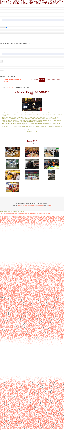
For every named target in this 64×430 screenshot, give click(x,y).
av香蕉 (21, 404)
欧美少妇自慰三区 (56, 336)
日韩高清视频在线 (55, 318)
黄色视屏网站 (39, 247)
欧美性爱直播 (58, 396)
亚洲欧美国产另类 (51, 287)
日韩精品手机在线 (28, 390)
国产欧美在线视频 (29, 219)
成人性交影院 (28, 319)
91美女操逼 (5, 408)
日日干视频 (34, 387)
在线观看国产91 (47, 322)
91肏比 (49, 276)
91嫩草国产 (40, 281)
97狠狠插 (45, 269)
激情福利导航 (54, 425)
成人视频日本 (58, 224)
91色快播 (45, 236)
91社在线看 (49, 271)
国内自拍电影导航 (21, 365)
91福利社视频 (49, 249)
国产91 (6, 337)
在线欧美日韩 (20, 346)
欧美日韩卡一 (53, 359)
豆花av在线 (14, 332)
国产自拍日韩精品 (27, 418)
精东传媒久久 (5, 323)
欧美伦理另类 (56, 287)
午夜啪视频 (35, 282)
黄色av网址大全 (56, 229)
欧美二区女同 (22, 278)
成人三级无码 (29, 401)
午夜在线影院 (50, 323)
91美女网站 (61, 413)
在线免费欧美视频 (52, 221)
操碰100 (37, 345)
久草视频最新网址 (46, 240)
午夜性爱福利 (5, 365)
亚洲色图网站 (40, 284)
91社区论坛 (42, 251)
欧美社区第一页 (22, 273)
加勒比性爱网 (25, 222)
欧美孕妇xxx (43, 322)
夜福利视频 (32, 326)
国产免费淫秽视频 (25, 408)
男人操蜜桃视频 (42, 237)
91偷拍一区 (49, 412)
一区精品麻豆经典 (28, 231)
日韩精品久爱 (33, 314)
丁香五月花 (55, 384)
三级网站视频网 (8, 278)
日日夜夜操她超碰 (28, 318)
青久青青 (33, 275)
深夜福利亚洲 (6, 276)
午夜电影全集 (32, 234)
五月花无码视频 (16, 397)
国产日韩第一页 (39, 328)
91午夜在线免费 (58, 251)
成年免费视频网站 (30, 242)
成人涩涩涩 (6, 404)
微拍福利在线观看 (7, 216)
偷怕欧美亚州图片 (50, 218)
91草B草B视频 (58, 228)
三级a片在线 (45, 419)
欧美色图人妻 (47, 221)
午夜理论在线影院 (22, 342)
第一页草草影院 (12, 271)
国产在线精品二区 (17, 327)
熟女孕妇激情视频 (50, 326)
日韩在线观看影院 (61, 345)
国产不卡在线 (51, 225)
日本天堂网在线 (21, 418)
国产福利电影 (14, 245)
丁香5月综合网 (50, 246)
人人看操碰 (57, 239)
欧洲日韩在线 (44, 297)
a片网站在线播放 (42, 391)
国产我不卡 (2, 390)
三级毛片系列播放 (49, 361)
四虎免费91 (10, 229)
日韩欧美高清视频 (11, 315)
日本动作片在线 (54, 409)
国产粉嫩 (40, 271)
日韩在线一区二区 (43, 339)
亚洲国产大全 (60, 387)
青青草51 (19, 272)
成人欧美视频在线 (25, 420)
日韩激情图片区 (37, 333)
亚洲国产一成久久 (16, 301)
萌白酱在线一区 (16, 358)
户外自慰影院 (12, 220)
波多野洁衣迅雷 (37, 356)
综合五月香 (11, 230)
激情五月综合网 (28, 342)
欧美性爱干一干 (14, 421)
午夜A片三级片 (30, 250)
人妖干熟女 (16, 315)
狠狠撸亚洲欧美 (13, 219)
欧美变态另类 (12, 410)
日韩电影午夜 (7, 402)
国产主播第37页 (29, 275)
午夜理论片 (49, 283)
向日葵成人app (4, 321)
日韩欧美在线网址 (8, 411)
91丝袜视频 (6, 345)
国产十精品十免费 (44, 418)
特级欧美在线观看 (49, 231)
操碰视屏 (19, 228)
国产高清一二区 (14, 415)
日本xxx (56, 355)
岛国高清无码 (34, 338)
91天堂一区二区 (23, 271)
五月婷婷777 (59, 325)
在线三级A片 (52, 303)
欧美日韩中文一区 (37, 236)
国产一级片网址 (57, 328)
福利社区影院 (41, 351)
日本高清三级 (21, 333)
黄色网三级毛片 (3, 280)
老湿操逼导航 (14, 339)
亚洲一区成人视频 (9, 245)
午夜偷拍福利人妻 (47, 309)
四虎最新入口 (30, 421)
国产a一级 (19, 415)
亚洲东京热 (47, 225)
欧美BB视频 (56, 333)
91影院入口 (40, 393)
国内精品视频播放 (18, 316)
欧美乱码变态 (51, 320)
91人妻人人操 (18, 332)
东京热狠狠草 (19, 241)
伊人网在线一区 (29, 387)
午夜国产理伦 (50, 366)
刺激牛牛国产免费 (10, 329)
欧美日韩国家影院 (3, 307)
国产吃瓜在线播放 (8, 300)
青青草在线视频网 (47, 400)
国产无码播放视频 (60, 404)
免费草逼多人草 (54, 319)
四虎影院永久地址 (25, 385)
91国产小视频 (11, 275)
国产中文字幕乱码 (35, 307)
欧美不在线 (55, 307)
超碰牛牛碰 (39, 390)
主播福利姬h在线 (33, 246)
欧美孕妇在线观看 (54, 419)
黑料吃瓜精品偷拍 (55, 238)
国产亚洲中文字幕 (11, 320)
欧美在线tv (51, 270)
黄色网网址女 (41, 240)
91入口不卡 (42, 336)
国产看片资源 (46, 233)
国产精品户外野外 (14, 366)
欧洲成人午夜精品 (32, 237)
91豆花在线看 (36, 400)
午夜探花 (21, 362)
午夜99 (60, 269)
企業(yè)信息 (54, 79)
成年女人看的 (42, 397)
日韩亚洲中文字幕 (49, 428)
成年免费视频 (7, 289)
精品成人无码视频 (26, 277)
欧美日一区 (32, 388)
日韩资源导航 (23, 318)
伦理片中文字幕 (55, 428)
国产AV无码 (36, 234)
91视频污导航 (14, 269)
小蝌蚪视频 (31, 350)
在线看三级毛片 (22, 306)
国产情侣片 (13, 285)
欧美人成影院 (54, 314)
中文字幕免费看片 (52, 337)
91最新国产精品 (28, 241)
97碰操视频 (32, 316)
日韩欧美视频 (38, 322)
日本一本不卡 (8, 297)
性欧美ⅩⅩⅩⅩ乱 (8, 222)
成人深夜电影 (52, 222)
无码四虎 (8, 236)
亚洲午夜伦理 (30, 412)
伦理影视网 (61, 337)
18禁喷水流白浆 (52, 396)
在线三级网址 (20, 361)
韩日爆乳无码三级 (15, 232)
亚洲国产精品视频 (11, 341)
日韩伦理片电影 (15, 331)
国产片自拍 (12, 244)
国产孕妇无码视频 (59, 282)
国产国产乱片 (32, 410)
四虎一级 (11, 326)
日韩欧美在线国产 (35, 232)
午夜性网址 (2, 409)
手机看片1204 (42, 236)
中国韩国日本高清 (10, 227)
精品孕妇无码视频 (24, 250)
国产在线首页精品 (12, 325)
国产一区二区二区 (17, 220)
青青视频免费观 (52, 389)
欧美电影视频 (50, 349)
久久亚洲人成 (56, 240)
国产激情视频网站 (53, 224)
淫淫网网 (44, 242)
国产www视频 (37, 271)
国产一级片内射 (38, 221)
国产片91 (8, 243)
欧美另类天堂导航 (23, 407)
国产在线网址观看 (50, 338)
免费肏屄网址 (4, 395)
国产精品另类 (31, 285)
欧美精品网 (28, 347)
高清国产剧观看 (6, 251)
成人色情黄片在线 (40, 243)
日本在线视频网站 (31, 420)
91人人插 (26, 425)
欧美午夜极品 (4, 222)
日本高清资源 (5, 403)
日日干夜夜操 (20, 421)
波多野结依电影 (43, 222)
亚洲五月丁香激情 (9, 343)
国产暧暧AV (12, 400)
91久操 (45, 239)
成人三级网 (41, 353)
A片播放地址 (22, 305)
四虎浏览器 (26, 419)
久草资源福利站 (28, 314)
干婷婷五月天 (26, 311)
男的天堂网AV (22, 245)
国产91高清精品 (13, 221)
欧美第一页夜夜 (33, 220)
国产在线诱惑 (29, 274)
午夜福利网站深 (7, 423)
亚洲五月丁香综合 (12, 314)
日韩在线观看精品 (60, 310)
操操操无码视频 (19, 354)
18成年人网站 (51, 237)
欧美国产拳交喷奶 (22, 236)
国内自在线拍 (41, 384)
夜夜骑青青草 (43, 221)
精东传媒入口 (15, 225)
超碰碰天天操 (38, 224)
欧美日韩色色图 (22, 337)
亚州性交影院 (57, 308)
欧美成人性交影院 (20, 339)
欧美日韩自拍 (22, 310)
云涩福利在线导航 (50, 241)
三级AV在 (59, 428)
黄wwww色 (19, 225)
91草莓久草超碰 (47, 227)
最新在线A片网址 (33, 247)
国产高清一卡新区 (41, 233)
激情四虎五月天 (53, 362)
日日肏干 (44, 423)
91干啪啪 (25, 287)
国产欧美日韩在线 (36, 249)
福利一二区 (52, 416)
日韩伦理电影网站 (50, 414)
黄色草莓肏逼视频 (7, 306)
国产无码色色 (57, 303)
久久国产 (16, 408)
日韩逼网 (11, 225)
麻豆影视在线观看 (58, 324)
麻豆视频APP (12, 417)
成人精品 (41, 385)
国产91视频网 (8, 307)
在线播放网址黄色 (38, 313)
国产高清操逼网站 (4, 428)
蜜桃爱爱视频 (44, 220)
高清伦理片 (26, 393)
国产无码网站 (11, 272)
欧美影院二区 (60, 300)
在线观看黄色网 (60, 284)
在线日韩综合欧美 (61, 299)
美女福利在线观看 (18, 281)
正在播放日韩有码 (5, 424)
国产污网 (6, 330)
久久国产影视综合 (27, 227)
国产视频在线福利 (49, 405)
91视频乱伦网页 (55, 341)
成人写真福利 (52, 247)
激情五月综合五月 (47, 303)
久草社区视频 (21, 393)
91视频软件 (29, 298)
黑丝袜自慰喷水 (3, 272)
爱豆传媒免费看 (18, 405)
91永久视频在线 (61, 333)
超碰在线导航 (51, 300)
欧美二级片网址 (21, 277)
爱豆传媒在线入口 (31, 385)
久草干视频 (12, 311)
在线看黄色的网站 (16, 302)
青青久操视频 (38, 340)
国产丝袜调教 (46, 401)
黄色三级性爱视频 (31, 300)
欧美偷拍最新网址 (19, 423)
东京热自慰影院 (51, 346)
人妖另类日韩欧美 (58, 340)
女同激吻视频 (12, 236)
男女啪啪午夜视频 (61, 237)
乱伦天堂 (45, 280)
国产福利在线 (23, 228)
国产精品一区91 (26, 278)
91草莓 (54, 281)
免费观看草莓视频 (18, 351)
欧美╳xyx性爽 (23, 340)
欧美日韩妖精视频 (61, 365)
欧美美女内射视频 (43, 417)
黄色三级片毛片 (20, 243)
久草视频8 (60, 249)
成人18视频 (19, 276)
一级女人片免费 (55, 334)
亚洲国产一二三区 (57, 357)
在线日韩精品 (25, 349)
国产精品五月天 (9, 250)
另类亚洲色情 (49, 228)
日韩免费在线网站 (37, 425)
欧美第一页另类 (3, 349)
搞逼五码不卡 (40, 298)
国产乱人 (19, 247)
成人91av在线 (43, 386)
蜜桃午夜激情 (49, 248)
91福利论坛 (30, 346)
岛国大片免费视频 (34, 319)
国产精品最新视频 (42, 350)
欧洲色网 (31, 404)
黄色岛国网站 (58, 226)
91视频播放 (23, 351)
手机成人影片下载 (43, 341)
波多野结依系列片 (34, 318)
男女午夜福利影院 (32, 277)
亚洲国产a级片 (50, 404)
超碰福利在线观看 (44, 358)
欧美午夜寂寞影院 (44, 247)
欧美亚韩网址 (34, 348)
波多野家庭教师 (36, 404)
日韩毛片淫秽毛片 (41, 365)
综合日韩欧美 (22, 226)
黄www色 (45, 399)
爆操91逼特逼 (11, 358)
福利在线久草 (4, 357)
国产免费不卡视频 (61, 318)
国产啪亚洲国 (18, 269)
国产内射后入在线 (58, 276)
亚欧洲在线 (41, 409)
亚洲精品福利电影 (52, 385)
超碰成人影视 (32, 236)
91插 (30, 272)
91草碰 (46, 238)
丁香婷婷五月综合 (30, 244)
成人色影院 (56, 315)
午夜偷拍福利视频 (44, 318)
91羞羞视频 (19, 239)
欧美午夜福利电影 (11, 310)
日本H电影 (12, 408)
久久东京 (1, 410)
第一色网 (42, 399)
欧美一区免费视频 (45, 385)
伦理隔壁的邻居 (53, 327)
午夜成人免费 (24, 335)
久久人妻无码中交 (5, 302)
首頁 (31, 79)
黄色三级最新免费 (35, 281)
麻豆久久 (23, 404)
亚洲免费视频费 (48, 354)
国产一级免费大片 (24, 242)
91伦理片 (47, 316)
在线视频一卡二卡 (14, 411)
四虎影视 (8, 237)
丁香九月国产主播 (4, 281)
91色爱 (39, 270)
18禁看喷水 (56, 363)
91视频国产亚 (28, 328)
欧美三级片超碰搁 (24, 329)
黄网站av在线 (8, 287)
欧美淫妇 (10, 312)
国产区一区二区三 (33, 355)
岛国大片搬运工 (37, 406)
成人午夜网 (56, 230)
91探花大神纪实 (39, 325)
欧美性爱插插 (57, 227)
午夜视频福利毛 (54, 395)
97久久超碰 (19, 299)
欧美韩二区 (40, 297)
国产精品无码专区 (45, 298)
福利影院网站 (30, 230)
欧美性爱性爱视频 (34, 310)
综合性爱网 (39, 318)
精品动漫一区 (8, 328)
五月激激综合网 (41, 411)
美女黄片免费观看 (3, 278)
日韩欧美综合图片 (39, 423)
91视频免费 (18, 326)
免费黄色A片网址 (23, 223)
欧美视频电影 (39, 287)
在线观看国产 (56, 348)
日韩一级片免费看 (56, 344)
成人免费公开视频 (44, 314)
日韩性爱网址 (26, 302)
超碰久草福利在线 (52, 328)
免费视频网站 (9, 277)
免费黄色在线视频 (36, 278)
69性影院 (39, 226)
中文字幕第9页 (32, 398)
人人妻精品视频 (57, 330)
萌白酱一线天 (8, 270)
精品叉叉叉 (18, 407)
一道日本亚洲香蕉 (8, 221)
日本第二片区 (53, 283)
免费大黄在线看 (59, 339)
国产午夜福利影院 (34, 422)
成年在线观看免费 (26, 288)
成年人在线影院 (54, 339)
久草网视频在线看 (55, 243)
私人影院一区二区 (11, 305)
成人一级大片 (12, 306)
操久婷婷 (11, 243)
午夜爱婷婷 (50, 353)
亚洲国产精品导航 (35, 222)
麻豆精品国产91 (11, 338)
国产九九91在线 (45, 349)
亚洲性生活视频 (53, 332)
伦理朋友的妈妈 (13, 307)
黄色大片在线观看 (49, 407)
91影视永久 (59, 319)
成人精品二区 (7, 360)
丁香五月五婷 (32, 327)
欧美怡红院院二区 (11, 226)
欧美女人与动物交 (57, 219)
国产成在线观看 (3, 270)
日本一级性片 (34, 414)
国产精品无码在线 (58, 426)
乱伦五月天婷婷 (12, 270)
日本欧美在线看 (46, 273)
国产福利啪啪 (27, 237)
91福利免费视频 (59, 286)
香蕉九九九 (25, 330)
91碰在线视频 (60, 341)
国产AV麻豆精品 (9, 335)
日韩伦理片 (36, 270)
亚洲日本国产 (5, 329)
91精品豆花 (51, 301)
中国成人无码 (21, 388)
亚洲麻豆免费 (20, 401)
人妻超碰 (15, 329)
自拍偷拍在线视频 (37, 403)
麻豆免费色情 (33, 344)
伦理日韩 (14, 326)
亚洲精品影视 (47, 389)
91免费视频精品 (26, 285)
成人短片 (11, 308)
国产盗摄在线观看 (10, 359)
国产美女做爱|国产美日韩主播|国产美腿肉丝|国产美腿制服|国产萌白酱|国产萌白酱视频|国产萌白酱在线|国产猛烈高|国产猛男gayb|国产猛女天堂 (23, 291)
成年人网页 (60, 418)
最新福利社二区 (22, 356)
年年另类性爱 (2, 426)
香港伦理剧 (5, 239)
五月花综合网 (28, 396)
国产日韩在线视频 (54, 401)
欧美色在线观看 (17, 402)
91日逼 (32, 282)
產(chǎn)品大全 (41, 79)
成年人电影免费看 (44, 312)
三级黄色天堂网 (36, 385)
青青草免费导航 (56, 393)
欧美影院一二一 (24, 298)
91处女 (1, 242)
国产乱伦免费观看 (37, 269)
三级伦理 (44, 299)
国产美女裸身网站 (12, 412)
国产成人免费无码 (9, 246)
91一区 (4, 275)
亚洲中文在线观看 (53, 317)
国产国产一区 (15, 227)
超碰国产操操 (59, 399)
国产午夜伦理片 (11, 342)
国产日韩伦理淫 (2, 289)
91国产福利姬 (35, 299)
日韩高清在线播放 (28, 310)
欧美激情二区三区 (55, 427)
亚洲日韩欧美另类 (46, 308)
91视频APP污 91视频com (28, 304)
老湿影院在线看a (52, 324)
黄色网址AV (56, 421)
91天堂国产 (33, 342)
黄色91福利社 (40, 285)
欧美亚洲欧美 (31, 395)
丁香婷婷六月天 (14, 299)
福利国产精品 (21, 302)
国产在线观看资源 (33, 231)
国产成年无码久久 (8, 350)
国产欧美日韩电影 (32, 362)
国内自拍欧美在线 (53, 297)
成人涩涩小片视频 (60, 395)
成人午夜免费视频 (57, 223)
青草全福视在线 (26, 239)
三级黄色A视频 (24, 354)
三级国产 (29, 366)
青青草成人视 (56, 300)
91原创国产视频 (14, 234)
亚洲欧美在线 (15, 346)
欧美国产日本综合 (10, 344)
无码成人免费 (28, 404)
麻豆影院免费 (12, 280)
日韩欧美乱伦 (6, 351)
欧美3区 (58, 350)
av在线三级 (22, 311)
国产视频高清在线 (27, 238)
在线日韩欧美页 (9, 384)
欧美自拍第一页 (5, 314)
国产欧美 (11, 240)
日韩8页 (43, 427)
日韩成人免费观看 (50, 357)
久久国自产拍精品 (3, 240)
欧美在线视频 (48, 245)
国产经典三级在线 (24, 244)
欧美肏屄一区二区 (32, 269)
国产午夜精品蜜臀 (34, 328)
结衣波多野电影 (30, 384)
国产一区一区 (24, 422)
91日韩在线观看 (48, 282)
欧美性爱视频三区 (60, 425)
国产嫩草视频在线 (19, 286)
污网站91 (34, 320)
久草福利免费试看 (31, 276)
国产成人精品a (49, 360)
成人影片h (11, 241)
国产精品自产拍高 (9, 406)
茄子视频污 (62, 224)
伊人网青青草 (4, 242)
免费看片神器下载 (31, 425)
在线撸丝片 (42, 238)
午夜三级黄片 (55, 321)
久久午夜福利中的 (52, 364)
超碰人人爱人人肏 (54, 387)
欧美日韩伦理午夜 (31, 284)
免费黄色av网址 (43, 270)
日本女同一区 (52, 335)
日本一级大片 (2, 216)
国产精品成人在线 (49, 239)
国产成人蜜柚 (52, 415)
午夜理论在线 (46, 404)
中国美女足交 (6, 353)
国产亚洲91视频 (28, 426)
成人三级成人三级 (33, 235)
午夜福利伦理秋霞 (16, 344)
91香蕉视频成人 (31, 343)
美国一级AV (13, 223)
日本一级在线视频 (36, 239)
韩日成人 (16, 271)
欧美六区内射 (21, 358)
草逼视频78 (5, 246)
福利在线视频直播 (57, 220)
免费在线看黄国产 (20, 345)
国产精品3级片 (4, 219)
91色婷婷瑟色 (15, 241)
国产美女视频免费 (15, 333)
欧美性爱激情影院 (55, 413)
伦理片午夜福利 (11, 404)
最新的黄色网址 (16, 356)
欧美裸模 (4, 223)
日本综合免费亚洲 (12, 348)
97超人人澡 (18, 323)
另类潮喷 (49, 401)
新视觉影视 (48, 247)
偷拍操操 (25, 387)
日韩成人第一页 (43, 230)
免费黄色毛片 (57, 221)
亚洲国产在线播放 (27, 305)
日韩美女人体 (14, 391)
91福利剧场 (51, 235)
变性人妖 (29, 217)
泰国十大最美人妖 (38, 326)
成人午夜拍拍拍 (59, 327)
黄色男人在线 (11, 313)
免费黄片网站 (11, 424)
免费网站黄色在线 (47, 251)
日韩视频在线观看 (31, 392)
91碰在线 (1, 223)
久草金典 (55, 411)
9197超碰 (56, 365)
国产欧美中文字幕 (57, 416)
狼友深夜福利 (28, 340)
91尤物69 (45, 248)
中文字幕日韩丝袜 (39, 349)
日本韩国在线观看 (41, 324)
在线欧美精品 (31, 359)
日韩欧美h (37, 332)
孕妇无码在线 (20, 282)
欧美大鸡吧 (23, 276)
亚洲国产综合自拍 (60, 411)
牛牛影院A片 (46, 323)
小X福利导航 (46, 353)
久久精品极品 (7, 311)
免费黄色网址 (42, 277)
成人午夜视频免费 (54, 285)
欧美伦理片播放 (37, 420)
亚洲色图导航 (9, 303)
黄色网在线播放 (24, 283)
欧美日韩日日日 (17, 319)
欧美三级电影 (37, 277)
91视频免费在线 (29, 283)
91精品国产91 (45, 241)
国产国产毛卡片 (48, 420)
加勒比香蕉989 (26, 331)
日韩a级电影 (28, 271)
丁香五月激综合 (17, 400)
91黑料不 (54, 278)
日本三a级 (23, 360)
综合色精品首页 (21, 364)
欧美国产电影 (5, 333)
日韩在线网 (45, 249)
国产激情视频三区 (3, 269)
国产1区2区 (22, 392)
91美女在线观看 (54, 420)
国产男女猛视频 (44, 271)
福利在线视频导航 (39, 283)
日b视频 (24, 246)
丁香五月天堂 (50, 216)
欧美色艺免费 (11, 327)
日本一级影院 (44, 390)
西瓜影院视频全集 (53, 282)
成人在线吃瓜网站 (47, 421)
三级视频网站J (28, 280)
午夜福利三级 (60, 419)
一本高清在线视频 (47, 426)
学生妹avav (53, 250)
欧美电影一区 (45, 414)
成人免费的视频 (9, 391)
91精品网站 (37, 394)
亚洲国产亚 (58, 317)
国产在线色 (59, 400)
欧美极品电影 (39, 230)
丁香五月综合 (42, 389)
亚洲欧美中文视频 (12, 289)
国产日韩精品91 (30, 226)
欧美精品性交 (40, 228)
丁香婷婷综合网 (35, 346)
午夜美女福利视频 (17, 392)
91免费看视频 (44, 274)
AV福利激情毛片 (19, 283)
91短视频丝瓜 (10, 333)
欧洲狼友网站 (35, 297)
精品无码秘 (61, 408)
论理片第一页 (25, 366)
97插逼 (38, 309)
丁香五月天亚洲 (60, 275)
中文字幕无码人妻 (16, 224)
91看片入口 (46, 279)
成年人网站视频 (39, 272)
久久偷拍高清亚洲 (53, 251)
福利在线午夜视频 (23, 409)
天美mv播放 (45, 394)
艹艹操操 (25, 232)
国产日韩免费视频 (18, 427)
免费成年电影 (52, 308)
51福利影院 (32, 280)
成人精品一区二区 (9, 232)
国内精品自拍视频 (31, 302)
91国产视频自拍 (51, 406)
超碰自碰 (27, 409)
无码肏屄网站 (46, 336)
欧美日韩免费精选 (15, 312)
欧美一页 (40, 288)
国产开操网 (10, 345)
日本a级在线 (53, 284)
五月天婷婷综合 (18, 414)
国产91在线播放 (12, 402)
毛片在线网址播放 (60, 305)
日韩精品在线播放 (33, 389)
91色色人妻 (36, 241)
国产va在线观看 (56, 424)
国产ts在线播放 (2, 300)
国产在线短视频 (49, 280)
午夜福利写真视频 (45, 325)
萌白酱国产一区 (8, 223)
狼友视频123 (2, 337)
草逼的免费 (58, 298)
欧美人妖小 (16, 419)
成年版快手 (45, 277)
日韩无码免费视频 (38, 321)
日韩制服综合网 (23, 405)
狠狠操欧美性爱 (14, 250)
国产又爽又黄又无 (9, 242)
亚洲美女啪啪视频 (27, 315)
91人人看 (13, 355)
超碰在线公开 (37, 273)
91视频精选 (30, 312)
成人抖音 (1, 285)
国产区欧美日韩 (15, 399)
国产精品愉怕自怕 (13, 398)
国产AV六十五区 (27, 398)
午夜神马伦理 (10, 283)
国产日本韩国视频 (43, 420)
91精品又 (59, 280)
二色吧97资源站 (51, 233)
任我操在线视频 (49, 314)
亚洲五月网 (61, 349)
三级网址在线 (27, 403)
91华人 (60, 233)
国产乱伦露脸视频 (5, 358)
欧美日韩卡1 (52, 365)
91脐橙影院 (48, 317)
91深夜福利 (24, 413)
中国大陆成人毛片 (4, 303)
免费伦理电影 (54, 248)
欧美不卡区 (55, 325)
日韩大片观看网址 (10, 239)
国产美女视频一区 (7, 340)
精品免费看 (53, 239)
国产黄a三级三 (6, 412)
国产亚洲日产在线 (18, 360)
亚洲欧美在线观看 (27, 235)
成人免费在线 (6, 248)
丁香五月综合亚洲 (53, 423)
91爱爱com (54, 246)
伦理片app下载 (36, 227)
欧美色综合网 (34, 219)
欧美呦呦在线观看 (3, 335)
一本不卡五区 (57, 389)
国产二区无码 (43, 282)
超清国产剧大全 (49, 234)
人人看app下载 (13, 389)
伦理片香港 (26, 281)
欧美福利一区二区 (39, 348)
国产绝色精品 (19, 250)
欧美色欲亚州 (16, 410)
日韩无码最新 (32, 403)
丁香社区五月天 (16, 305)
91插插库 (3, 220)
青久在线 (46, 427)
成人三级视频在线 (10, 352)
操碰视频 (15, 237)
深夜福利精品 (54, 305)
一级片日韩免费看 (44, 360)
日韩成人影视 (36, 228)
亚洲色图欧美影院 (45, 346)
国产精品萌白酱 (58, 274)
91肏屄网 (43, 347)
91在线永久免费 (23, 336)
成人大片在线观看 (58, 342)
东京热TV (49, 330)
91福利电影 (6, 341)
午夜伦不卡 (20, 222)
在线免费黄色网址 (16, 352)
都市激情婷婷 (40, 241)
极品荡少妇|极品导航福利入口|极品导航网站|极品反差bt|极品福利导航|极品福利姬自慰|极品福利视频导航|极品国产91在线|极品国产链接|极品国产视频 (23, 213)
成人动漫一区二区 (23, 417)
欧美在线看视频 (39, 310)
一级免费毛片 (60, 401)
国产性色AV (11, 409)
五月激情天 (13, 316)
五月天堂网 (37, 289)
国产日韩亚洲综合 (46, 275)
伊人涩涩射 (58, 246)
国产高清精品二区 (23, 219)
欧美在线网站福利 (30, 335)
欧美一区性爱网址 (16, 324)
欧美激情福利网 (59, 285)
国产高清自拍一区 (7, 271)
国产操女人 (16, 247)
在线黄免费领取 (9, 415)
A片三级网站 (56, 249)
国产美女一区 (54, 407)
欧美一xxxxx (62, 226)
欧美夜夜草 (31, 301)
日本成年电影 (31, 311)
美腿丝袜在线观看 (18, 270)
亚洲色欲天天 (2, 225)
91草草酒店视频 (43, 224)
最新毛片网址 (40, 346)
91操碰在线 (18, 219)
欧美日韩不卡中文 (43, 343)
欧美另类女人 (39, 304)
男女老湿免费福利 (45, 320)
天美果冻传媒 (34, 250)
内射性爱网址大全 (17, 273)
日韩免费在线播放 (28, 424)
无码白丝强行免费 (3, 274)
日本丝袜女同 (23, 348)
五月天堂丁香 (16, 280)
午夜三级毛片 (44, 345)
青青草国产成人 (52, 226)
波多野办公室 (46, 333)
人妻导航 (33, 360)
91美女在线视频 (20, 231)
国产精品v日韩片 (20, 341)
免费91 (5, 235)
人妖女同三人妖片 (16, 349)
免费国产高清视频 (50, 281)
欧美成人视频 (33, 415)
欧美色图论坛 (32, 233)
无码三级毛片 (15, 343)
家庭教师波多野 (21, 317)
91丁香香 (8, 398)
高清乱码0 (8, 240)
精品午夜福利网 (48, 274)
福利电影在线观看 (39, 396)
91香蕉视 (52, 220)
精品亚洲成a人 (53, 274)
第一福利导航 (36, 311)
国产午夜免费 (40, 334)
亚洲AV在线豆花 (57, 277)
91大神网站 (52, 426)
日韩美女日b (12, 419)
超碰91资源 (32, 248)
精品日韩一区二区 (21, 399)
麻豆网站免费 (29, 307)
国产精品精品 (10, 301)
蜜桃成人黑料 (37, 416)
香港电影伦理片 (16, 359)
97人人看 (16, 285)
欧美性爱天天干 (10, 386)
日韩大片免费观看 (22, 301)
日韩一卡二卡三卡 (6, 410)
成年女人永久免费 (21, 428)
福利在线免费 (20, 384)
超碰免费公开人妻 (33, 363)
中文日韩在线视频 (27, 358)
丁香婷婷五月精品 (43, 316)
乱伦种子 (23, 216)
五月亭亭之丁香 (6, 319)
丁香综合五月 (44, 302)
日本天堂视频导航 (59, 225)
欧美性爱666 (24, 363)
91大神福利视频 (45, 310)
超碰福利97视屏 (42, 279)
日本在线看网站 (34, 393)
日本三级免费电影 (16, 317)
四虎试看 (18, 230)
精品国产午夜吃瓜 (37, 316)
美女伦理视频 (37, 216)
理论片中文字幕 (50, 394)
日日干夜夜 (62, 409)
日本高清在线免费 (51, 333)
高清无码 (47, 406)
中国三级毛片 (23, 326)
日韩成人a (32, 286)
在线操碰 (59, 394)
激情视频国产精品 (42, 227)
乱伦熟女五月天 (48, 220)
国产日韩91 (25, 224)
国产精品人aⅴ (35, 324)
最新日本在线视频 (28, 286)
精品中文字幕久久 (60, 360)
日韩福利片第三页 (22, 396)
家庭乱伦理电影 (53, 228)
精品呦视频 (61, 283)
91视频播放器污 (52, 311)
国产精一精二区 (38, 246)
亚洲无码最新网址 (43, 388)
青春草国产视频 (59, 331)
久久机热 (53, 230)
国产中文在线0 (7, 322)
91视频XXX (57, 415)
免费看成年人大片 (9, 395)
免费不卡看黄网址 (53, 352)
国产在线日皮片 (5, 283)
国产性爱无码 (10, 347)
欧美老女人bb (38, 235)
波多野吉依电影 (60, 232)
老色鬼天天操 (28, 355)
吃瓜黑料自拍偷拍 (24, 321)
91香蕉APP (12, 216)
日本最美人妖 (29, 422)
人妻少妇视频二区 (11, 251)
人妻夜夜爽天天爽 (23, 328)
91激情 (23, 287)
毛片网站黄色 (55, 288)
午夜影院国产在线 (59, 272)
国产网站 (22, 239)
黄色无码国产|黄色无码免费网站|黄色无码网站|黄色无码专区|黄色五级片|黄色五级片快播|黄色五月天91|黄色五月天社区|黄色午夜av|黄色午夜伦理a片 (27, 294)
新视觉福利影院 (43, 402)
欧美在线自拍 (58, 311)
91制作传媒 (24, 248)
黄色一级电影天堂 (27, 308)
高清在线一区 (21, 410)
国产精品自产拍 (37, 336)
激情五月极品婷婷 (34, 218)
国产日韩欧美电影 (49, 230)
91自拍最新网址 (47, 226)
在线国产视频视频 (59, 403)
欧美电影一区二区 (4, 324)
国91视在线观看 (49, 425)
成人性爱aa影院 (52, 227)
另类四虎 (43, 225)
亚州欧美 (24, 333)
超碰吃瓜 (26, 247)
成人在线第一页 (29, 330)
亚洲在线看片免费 (33, 399)
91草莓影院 (2, 228)
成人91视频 (60, 346)
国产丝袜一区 (52, 229)
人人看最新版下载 (60, 384)
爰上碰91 (4, 285)
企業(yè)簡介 (36, 79)
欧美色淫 (39, 222)
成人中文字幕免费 (34, 272)
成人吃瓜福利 (19, 234)
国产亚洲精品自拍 (30, 329)
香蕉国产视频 (26, 364)
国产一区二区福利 (19, 221)
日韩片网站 (29, 334)
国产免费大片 (57, 283)
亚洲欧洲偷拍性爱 (36, 359)
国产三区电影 (53, 276)
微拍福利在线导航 (56, 326)
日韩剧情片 (17, 393)
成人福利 (14, 347)
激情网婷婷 (13, 279)
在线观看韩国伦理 (21, 308)
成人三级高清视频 (5, 310)
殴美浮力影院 (40, 408)
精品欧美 (43, 284)
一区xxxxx (61, 220)
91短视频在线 (43, 286)
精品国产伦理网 (42, 335)
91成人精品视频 (38, 220)
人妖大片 (16, 279)
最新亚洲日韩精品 (42, 245)
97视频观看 (53, 298)
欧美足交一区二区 (35, 225)
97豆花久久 (34, 330)
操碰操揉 (10, 288)
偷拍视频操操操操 (50, 334)
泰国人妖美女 (2, 334)
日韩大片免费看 (35, 384)
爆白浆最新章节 (5, 347)
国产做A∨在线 (30, 320)
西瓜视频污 (2, 412)
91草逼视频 (5, 286)
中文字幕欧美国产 (32, 331)
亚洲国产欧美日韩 (37, 358)
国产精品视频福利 (44, 424)
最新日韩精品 (14, 233)
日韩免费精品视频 (22, 284)
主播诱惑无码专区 (34, 287)
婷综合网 (40, 345)
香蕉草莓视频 (44, 405)
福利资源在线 (43, 226)
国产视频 (11, 287)
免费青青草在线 (4, 318)
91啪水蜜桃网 (39, 282)
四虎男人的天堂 (6, 409)
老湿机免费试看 (15, 330)
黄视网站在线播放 (7, 244)
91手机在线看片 (50, 348)
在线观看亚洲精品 (46, 243)
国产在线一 (38, 229)
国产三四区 (29, 332)
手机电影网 (21, 416)
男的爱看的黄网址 (6, 413)
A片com (13, 281)
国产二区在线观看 (32, 216)
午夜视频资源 (60, 402)
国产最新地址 (61, 415)
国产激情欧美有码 (33, 315)
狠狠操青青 (33, 426)
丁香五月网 (61, 245)
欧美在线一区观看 (9, 331)
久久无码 (12, 282)
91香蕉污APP (2, 271)
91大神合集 (60, 238)
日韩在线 (23, 227)
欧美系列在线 (32, 333)
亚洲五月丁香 (22, 323)
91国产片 (49, 298)
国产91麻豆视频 (10, 428)
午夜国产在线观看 (4, 299)
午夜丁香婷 (59, 314)
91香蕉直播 (53, 322)
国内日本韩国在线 (40, 363)
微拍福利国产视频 (29, 223)
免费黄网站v (22, 397)
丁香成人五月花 (36, 240)
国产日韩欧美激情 (21, 357)
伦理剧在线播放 (32, 313)
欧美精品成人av (45, 315)
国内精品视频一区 (30, 297)
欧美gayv (1, 227)
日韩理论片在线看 (5, 301)
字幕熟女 (60, 421)
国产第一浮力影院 (43, 428)
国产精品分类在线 (44, 232)
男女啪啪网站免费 (46, 337)
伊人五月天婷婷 (39, 319)
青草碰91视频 (60, 347)
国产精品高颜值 (20, 303)
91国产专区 (31, 400)
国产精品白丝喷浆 (49, 321)
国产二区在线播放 (54, 299)
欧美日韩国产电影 (31, 361)
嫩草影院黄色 (46, 329)
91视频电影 (40, 225)
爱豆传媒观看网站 (16, 226)
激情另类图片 (22, 235)
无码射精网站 (47, 237)
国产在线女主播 (46, 410)
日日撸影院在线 (36, 323)
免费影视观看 (55, 235)
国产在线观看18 (43, 403)
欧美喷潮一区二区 (44, 283)
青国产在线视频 (49, 305)
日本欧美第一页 (48, 272)
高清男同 (62, 288)
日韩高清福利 (10, 302)
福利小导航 (29, 415)
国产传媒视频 (52, 342)
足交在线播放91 (43, 217)
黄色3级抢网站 (53, 217)
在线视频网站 (48, 332)
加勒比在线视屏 (55, 270)
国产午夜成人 (10, 233)
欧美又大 (5, 236)
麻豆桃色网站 (46, 287)
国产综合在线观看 (59, 216)
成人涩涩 (4, 308)
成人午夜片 (57, 337)
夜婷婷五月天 (21, 324)
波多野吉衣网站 (56, 422)
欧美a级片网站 (35, 339)
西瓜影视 (56, 329)
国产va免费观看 (2, 241)
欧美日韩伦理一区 (47, 351)
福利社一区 (60, 361)
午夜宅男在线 (19, 249)
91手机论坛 (24, 282)
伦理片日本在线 (8, 387)
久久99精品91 (12, 297)
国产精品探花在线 (40, 413)
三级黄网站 (15, 313)
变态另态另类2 (58, 271)
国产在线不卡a (17, 314)
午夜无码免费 (20, 395)
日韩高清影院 (47, 347)
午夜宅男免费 (44, 228)
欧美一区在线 (12, 237)
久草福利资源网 (14, 242)
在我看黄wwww (25, 361)
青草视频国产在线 (36, 301)
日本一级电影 (6, 361)
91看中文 (12, 328)
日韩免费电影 (15, 239)
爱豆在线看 (6, 249)
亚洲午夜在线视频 (59, 352)
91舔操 (14, 427)
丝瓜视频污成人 (57, 281)
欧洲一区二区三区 (31, 354)
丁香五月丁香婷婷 (55, 280)
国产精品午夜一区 (10, 224)
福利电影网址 (39, 338)
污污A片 (11, 425)
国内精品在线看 (26, 353)
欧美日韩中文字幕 (54, 392)
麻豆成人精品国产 (32, 411)
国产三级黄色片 (28, 326)
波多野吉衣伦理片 (47, 411)
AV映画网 (44, 361)
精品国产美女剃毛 (56, 222)
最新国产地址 (60, 307)
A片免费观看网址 (4, 352)
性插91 (44, 396)
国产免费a (41, 333)
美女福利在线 (61, 424)
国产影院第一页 (40, 244)
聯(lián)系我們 (48, 79)
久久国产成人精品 (39, 250)
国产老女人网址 (46, 324)
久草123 (11, 274)
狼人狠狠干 (33, 424)
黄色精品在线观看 (6, 393)
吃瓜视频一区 (33, 332)
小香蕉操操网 (42, 355)
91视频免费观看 (42, 406)
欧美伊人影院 (31, 240)
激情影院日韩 (8, 274)
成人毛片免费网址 (18, 297)
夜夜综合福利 (17, 353)
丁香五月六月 (27, 394)
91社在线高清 (14, 235)
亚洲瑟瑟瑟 (39, 366)
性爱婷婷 (3, 249)
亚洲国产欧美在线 (7, 414)
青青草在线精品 (28, 344)
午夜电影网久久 (7, 228)
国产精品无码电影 (9, 354)
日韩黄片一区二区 (43, 305)
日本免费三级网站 (12, 360)
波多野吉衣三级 (22, 386)
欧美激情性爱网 (42, 340)
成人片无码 (19, 274)
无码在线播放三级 (44, 344)
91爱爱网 (52, 302)
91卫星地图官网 (54, 353)
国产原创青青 (58, 362)
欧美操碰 (17, 277)
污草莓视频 (42, 303)
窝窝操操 (29, 345)
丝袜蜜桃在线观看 (42, 395)
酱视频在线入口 (45, 348)
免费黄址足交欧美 (34, 309)
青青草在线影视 (31, 406)
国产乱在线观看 (9, 332)
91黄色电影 (4, 245)
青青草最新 (41, 308)
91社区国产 (46, 216)
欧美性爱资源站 (44, 393)
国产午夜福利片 (2, 425)
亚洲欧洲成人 (20, 227)
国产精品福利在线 (41, 311)
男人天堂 (19, 321)
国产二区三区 (16, 216)
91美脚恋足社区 (35, 421)
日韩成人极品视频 (23, 274)
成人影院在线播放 (29, 225)
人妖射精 (61, 223)
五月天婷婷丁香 (11, 396)
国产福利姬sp (9, 336)
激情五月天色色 (34, 230)
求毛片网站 (31, 351)
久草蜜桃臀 (30, 364)
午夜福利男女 (15, 413)
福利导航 (52, 249)
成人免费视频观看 (52, 316)
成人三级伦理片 (10, 403)
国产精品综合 (28, 402)
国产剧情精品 (39, 218)
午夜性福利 (61, 389)
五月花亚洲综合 (35, 244)
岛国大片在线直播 (57, 338)
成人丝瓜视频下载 (7, 225)
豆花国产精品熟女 (7, 390)
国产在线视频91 (50, 312)
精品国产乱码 (13, 323)
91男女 (21, 230)
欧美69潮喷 (32, 227)
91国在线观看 (4, 247)
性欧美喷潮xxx (27, 428)
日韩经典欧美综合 (10, 362)
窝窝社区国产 (48, 362)
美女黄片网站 (54, 310)
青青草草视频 (9, 389)
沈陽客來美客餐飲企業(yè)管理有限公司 (34, 205)
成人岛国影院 (18, 389)
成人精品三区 (8, 407)
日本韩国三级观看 (16, 409)
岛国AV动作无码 (55, 232)
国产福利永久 (33, 217)
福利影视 (49, 409)
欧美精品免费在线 (6, 325)
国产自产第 (53, 390)
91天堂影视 (20, 279)
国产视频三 (36, 302)
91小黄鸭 (4, 363)
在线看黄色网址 (45, 422)
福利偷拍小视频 (41, 216)
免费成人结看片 (7, 385)
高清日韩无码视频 (15, 246)
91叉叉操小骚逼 (14, 276)
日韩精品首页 (38, 415)
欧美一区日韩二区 (54, 388)
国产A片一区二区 (56, 349)
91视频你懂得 (15, 243)
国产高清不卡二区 (49, 285)
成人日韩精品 (13, 278)
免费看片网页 (4, 406)
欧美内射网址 (57, 247)
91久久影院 (27, 228)
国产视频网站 (58, 412)
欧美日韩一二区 (20, 304)
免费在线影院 (44, 272)
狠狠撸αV (17, 387)
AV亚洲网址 (19, 244)
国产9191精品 (50, 325)
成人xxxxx (33, 270)
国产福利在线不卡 (12, 351)
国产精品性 (20, 216)
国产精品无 (30, 349)
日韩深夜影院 (48, 340)
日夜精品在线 (17, 396)
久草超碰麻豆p (48, 392)
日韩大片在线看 (51, 240)
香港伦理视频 (34, 304)
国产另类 (40, 302)
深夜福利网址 (54, 242)
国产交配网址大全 (14, 340)
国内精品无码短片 (14, 229)
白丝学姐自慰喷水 (49, 341)
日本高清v (26, 284)
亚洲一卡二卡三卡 (48, 386)
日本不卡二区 (21, 224)
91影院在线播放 (18, 348)
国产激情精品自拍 (7, 422)
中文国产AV (30, 393)
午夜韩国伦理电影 (51, 315)
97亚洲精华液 (60, 218)
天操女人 (3, 328)
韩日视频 (2, 251)
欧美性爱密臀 (22, 269)
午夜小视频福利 (23, 319)
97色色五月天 (39, 347)
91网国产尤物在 (50, 288)
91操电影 (1, 275)
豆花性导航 (15, 298)
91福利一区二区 (27, 399)
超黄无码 (35, 274)
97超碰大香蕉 (7, 220)
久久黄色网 (45, 384)
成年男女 (38, 402)
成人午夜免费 (10, 330)
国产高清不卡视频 (3, 237)
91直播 (62, 241)
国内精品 (1, 319)
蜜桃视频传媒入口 (29, 427)
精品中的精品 (10, 231)
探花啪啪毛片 (33, 321)
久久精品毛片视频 (53, 403)
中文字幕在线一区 (13, 390)
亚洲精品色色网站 (38, 405)
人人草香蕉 (18, 235)
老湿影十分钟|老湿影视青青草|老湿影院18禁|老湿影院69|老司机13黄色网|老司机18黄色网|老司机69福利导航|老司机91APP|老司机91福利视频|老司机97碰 (38, 296)
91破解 (12, 423)
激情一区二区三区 (4, 309)
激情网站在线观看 (61, 353)
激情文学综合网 (47, 352)
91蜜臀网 (14, 318)
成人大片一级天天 (11, 273)
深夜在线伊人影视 (39, 337)
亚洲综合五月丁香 (48, 350)
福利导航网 (44, 387)
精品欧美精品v (13, 277)
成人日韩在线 (25, 303)
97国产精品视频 (14, 231)
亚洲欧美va (54, 405)
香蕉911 (42, 219)
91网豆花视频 (46, 235)
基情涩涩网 (42, 246)
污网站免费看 (44, 231)
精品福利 (19, 271)
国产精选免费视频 (51, 273)
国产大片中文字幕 (4, 243)
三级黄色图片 (39, 274)
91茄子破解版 (48, 423)
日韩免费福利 (28, 309)
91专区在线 (23, 249)
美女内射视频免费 (26, 362)
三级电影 (28, 333)
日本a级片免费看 (15, 364)
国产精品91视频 (57, 273)
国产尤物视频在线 (37, 279)
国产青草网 (49, 419)
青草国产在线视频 (30, 222)
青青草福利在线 (16, 403)
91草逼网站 (40, 307)
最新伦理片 (38, 303)
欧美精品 (35, 419)
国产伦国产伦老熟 (17, 310)
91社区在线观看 (13, 407)
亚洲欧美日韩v (39, 422)
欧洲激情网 (60, 363)
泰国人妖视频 (53, 304)
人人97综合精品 (5, 388)
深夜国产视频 (8, 284)
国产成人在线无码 (50, 278)
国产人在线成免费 (18, 223)
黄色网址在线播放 (45, 408)
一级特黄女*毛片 (19, 391)
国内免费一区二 (28, 423)
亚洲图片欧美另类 (19, 350)
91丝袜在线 (22, 272)
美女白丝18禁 (46, 276)
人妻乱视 (60, 229)
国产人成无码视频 (35, 223)
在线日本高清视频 (29, 348)
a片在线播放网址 (16, 425)
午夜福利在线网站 (58, 241)
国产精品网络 (16, 282)
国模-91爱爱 (7, 346)
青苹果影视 (40, 300)
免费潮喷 (10, 234)
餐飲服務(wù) (25, 205)
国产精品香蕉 (43, 392)
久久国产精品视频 (31, 408)
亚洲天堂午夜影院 (52, 329)
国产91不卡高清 (23, 402)
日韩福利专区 (17, 278)
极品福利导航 (30, 281)
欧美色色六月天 (13, 222)
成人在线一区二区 (58, 322)
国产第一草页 (48, 415)
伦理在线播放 (24, 221)
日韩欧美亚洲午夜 (10, 365)
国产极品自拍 (58, 278)
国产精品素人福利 (25, 350)
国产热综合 (50, 243)
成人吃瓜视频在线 (36, 350)
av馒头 (3, 351)
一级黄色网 (33, 241)
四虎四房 (53, 277)
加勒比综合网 (38, 386)
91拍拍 (50, 327)
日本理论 (62, 274)
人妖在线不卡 (22, 412)
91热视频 (34, 341)
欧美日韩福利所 (27, 322)
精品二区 (17, 322)
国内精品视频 (18, 398)
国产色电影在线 (60, 355)
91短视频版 (18, 390)
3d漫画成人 (41, 309)
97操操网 (38, 341)
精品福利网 (56, 346)
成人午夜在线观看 (11, 217)
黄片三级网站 (39, 312)
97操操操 (19, 312)
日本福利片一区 (24, 299)
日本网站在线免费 (6, 234)
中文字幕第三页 (27, 236)
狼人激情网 (22, 281)
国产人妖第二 (7, 241)
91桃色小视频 (19, 287)
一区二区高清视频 (9, 427)
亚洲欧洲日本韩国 (38, 342)
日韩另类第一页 (9, 324)
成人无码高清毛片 (17, 251)
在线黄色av (32, 323)
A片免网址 (22, 398)
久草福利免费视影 (32, 289)
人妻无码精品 (28, 221)
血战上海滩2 (33, 345)
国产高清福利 (37, 397)
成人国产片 (37, 308)
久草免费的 (23, 316)
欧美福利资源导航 (37, 388)
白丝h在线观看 (5, 320)
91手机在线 (50, 318)
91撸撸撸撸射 (60, 329)
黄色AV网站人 (35, 285)
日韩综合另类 (47, 398)
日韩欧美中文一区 (4, 421)
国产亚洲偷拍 (29, 407)
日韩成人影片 (18, 245)
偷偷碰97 (41, 357)
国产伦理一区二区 (41, 400)
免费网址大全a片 (12, 393)
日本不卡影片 (58, 358)
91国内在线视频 (14, 384)
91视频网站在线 (35, 226)
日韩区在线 (27, 400)
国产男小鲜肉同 (24, 230)
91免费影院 (28, 363)
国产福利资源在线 (22, 424)
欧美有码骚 (26, 392)
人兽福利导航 (10, 276)
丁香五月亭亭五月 (55, 402)
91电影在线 (38, 389)
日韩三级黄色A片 (15, 240)
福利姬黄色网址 (26, 240)
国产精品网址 (15, 308)
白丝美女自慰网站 (53, 286)
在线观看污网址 (9, 363)
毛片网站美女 (14, 283)
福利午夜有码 (37, 317)
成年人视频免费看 (9, 401)
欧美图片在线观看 (17, 217)
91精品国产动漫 (27, 356)
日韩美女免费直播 (16, 275)
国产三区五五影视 (22, 322)
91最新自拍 (8, 247)
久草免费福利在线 (5, 304)
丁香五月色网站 (48, 217)
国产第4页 (48, 302)
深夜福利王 (53, 330)
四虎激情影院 (44, 304)
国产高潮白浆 (16, 365)
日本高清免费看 (26, 343)
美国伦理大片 (27, 216)
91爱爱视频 (28, 233)
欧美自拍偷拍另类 (25, 300)
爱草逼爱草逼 (36, 300)
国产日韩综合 (16, 418)
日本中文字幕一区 (16, 284)
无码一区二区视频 (34, 390)
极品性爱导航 (17, 236)
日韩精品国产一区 (5, 312)
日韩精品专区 (50, 427)
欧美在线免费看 (58, 242)
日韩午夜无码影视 (16, 386)
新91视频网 (39, 232)
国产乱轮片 (5, 362)
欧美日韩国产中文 (23, 347)
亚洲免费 (12, 397)
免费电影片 (24, 243)
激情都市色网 (59, 407)
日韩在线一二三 (50, 399)
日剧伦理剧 (19, 340)
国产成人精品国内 (49, 345)
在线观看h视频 (22, 217)
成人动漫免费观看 (14, 300)
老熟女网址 (17, 416)
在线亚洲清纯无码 (17, 328)
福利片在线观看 (23, 218)
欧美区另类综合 (5, 317)
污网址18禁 (44, 285)
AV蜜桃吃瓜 (42, 273)
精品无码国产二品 (5, 279)
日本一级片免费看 (52, 343)
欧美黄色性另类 (44, 313)
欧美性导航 (4, 398)
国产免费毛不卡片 (8, 282)
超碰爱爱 (9, 323)
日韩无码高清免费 (39, 315)
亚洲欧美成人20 (14, 303)
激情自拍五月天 (25, 346)
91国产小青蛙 (16, 238)
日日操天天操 (45, 330)
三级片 (57, 390)
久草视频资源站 (6, 230)
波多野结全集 (47, 335)
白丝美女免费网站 (52, 219)
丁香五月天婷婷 (48, 299)
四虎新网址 (35, 402)
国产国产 (60, 312)
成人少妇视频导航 (11, 238)
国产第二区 (58, 397)
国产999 (52, 411)
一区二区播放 (38, 344)
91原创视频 (40, 278)
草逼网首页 (25, 226)
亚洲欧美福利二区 (58, 364)
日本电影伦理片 (58, 248)
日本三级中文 (58, 313)
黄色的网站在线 (6, 405)
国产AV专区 (20, 298)
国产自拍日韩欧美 (33, 352)
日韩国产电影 (9, 421)
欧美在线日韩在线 (11, 418)
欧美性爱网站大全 (17, 311)
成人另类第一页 (56, 414)
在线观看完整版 (7, 334)
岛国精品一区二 (6, 416)
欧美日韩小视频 (44, 278)
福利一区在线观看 (16, 309)
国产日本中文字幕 (7, 400)
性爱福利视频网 (52, 309)
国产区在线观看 (29, 338)
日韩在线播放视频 (6, 273)
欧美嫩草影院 (28, 413)
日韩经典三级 (48, 388)
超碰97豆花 (9, 316)
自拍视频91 (53, 231)
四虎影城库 (49, 319)
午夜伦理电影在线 (45, 307)
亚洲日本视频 (41, 242)
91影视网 (17, 222)
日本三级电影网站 (59, 366)
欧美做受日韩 (34, 229)
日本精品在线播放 (38, 275)
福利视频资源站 (6, 217)
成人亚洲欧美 (37, 409)
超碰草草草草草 (4, 359)
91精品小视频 (27, 289)
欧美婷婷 (26, 412)
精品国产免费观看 (11, 248)
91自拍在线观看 (32, 221)
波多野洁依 (11, 346)
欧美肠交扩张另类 (37, 245)
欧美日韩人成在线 (11, 392)
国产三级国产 (31, 249)
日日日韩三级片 (32, 317)
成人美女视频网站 (27, 397)
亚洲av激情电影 (22, 251)
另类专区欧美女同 (3, 391)
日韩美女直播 (42, 248)
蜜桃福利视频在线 (45, 328)
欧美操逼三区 (44, 321)
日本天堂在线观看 (56, 410)
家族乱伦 (10, 420)
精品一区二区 (46, 327)
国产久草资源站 (5, 339)
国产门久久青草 (55, 345)
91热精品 (2, 327)
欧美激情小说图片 (44, 366)
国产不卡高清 (16, 248)
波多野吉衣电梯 (56, 351)
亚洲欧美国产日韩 (20, 288)
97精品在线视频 (27, 337)
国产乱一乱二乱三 (37, 248)
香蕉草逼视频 (7, 425)
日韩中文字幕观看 (38, 217)
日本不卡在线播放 (50, 417)
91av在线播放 (20, 248)
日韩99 (48, 358)
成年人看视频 (41, 327)
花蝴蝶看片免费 (46, 219)
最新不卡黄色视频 (31, 419)
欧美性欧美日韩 (18, 385)
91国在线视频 (27, 306)
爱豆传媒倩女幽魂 (44, 234)
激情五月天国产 (53, 236)
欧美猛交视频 (24, 229)
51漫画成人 (46, 246)
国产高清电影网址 (37, 251)
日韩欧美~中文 (53, 331)
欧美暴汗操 (6, 313)
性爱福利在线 (44, 334)
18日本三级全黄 (41, 280)
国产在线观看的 (48, 286)
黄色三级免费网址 (58, 244)
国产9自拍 (37, 398)
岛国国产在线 (36, 276)
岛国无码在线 (38, 399)
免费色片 (36, 410)
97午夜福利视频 (49, 232)
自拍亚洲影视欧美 (13, 385)
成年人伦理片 (27, 279)
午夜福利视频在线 (20, 313)
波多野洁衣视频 (39, 231)
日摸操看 (24, 309)
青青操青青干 (29, 287)
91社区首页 (33, 405)
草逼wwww (26, 276)
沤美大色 (33, 391)
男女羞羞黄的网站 (37, 305)
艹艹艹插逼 (5, 250)
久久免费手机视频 (3, 218)
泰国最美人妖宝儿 (59, 316)
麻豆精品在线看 (24, 297)
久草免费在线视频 (50, 384)
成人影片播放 (33, 418)
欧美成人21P (22, 327)
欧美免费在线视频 (18, 338)
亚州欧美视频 (26, 324)
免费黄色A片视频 (38, 418)
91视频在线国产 (48, 402)
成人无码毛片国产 (24, 332)
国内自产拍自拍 (5, 305)
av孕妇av (30, 391)
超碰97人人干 (55, 347)
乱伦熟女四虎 (20, 330)
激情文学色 (25, 275)
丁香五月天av (37, 280)
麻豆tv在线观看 (38, 238)
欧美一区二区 (31, 353)
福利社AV (30, 416)
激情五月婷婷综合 (48, 395)
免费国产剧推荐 (53, 397)
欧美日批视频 (56, 335)
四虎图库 (6, 364)
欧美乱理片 (4, 389)
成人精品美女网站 (58, 356)
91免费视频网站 (8, 366)
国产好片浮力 (42, 239)
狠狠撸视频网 (57, 406)
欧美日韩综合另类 (48, 359)
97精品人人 (32, 306)
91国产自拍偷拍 (38, 219)
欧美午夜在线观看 (19, 420)
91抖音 (39, 339)
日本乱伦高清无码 (3, 284)
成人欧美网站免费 (42, 354)
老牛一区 (47, 301)
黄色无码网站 (4, 415)
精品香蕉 (31, 238)
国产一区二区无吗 (24, 334)
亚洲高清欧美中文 (59, 304)
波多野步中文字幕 (25, 421)
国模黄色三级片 (25, 339)
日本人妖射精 (49, 250)
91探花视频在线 (4, 344)
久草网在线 (59, 231)
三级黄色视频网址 (56, 269)
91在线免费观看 (26, 341)
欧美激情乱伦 (42, 426)
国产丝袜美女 (12, 228)
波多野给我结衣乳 (54, 354)
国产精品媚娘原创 (23, 344)
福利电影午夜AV (15, 428)
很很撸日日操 (34, 312)
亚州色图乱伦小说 (61, 240)
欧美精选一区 (59, 405)
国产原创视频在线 (43, 229)
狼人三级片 (59, 288)
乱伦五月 (7, 272)
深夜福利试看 (17, 412)
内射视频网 (50, 310)
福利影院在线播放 (6, 348)
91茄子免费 (30, 339)
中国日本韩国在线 (58, 385)
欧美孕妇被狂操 (36, 395)
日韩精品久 (27, 316)
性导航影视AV (31, 239)
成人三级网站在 (27, 246)
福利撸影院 (49, 236)
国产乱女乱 (29, 270)
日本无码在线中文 (3, 394)
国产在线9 (22, 234)
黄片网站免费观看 (12, 405)
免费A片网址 (7, 396)
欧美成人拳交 (25, 307)
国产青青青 (48, 297)
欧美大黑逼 (41, 323)
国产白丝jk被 (24, 427)
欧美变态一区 (54, 216)
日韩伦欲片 (37, 327)
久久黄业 (51, 347)
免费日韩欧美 (48, 304)
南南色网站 (46, 355)
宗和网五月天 (20, 246)
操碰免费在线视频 (27, 410)
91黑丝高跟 (2, 361)
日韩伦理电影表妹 (50, 424)
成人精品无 (7, 275)
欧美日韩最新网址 (9, 357)
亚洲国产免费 (20, 335)
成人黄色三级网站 (19, 307)
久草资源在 (45, 357)
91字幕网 (24, 423)
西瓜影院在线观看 (29, 229)
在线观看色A (41, 404)
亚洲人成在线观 (49, 313)
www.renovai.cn (20, 205)
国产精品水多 (20, 280)
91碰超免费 (36, 284)
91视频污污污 (33, 273)
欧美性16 (35, 243)
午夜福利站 (23, 394)
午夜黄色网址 (61, 406)
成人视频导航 (27, 386)
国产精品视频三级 (37, 360)
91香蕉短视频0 (51, 307)
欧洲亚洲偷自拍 (52, 356)
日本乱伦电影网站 (38, 331)
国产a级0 (26, 217)
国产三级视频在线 (20, 285)
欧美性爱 (6, 342)
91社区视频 (48, 403)
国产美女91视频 (8, 285)
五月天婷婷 (39, 286)
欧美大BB (23, 237)
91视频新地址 (28, 282)
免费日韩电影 (31, 228)
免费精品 (38, 355)
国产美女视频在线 (3, 407)
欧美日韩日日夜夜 (11, 304)
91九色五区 (52, 421)
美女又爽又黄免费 (4, 316)
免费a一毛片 (32, 245)
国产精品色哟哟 (41, 421)
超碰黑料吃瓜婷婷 (12, 353)
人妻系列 (39, 234)
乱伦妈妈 (43, 331)
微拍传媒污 (32, 305)
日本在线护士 (53, 244)
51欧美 (24, 231)
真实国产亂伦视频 (43, 412)
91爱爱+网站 (43, 342)
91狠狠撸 (47, 222)
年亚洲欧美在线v (22, 314)
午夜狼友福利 (7, 327)
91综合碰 (26, 270)
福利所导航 (24, 280)
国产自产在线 (2, 411)
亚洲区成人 (62, 277)
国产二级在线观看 (43, 362)
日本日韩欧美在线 (57, 279)
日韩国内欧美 (4, 343)
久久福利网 (37, 411)
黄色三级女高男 (14, 363)
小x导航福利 (31, 278)
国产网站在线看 (53, 350)
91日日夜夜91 (34, 224)
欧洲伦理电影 (5, 315)
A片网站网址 (21, 275)
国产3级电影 (51, 410)
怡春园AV (54, 404)
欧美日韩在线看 (51, 363)
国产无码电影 (58, 343)
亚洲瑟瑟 (50, 306)
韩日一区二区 (48, 224)
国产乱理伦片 (19, 413)
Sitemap (50, 205)
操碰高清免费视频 (27, 234)
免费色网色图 (62, 410)
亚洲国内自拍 (10, 317)
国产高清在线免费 (59, 359)
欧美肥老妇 (47, 270)
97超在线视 (5, 277)
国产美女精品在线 (27, 388)
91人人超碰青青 (41, 276)
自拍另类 (9, 408)
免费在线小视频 (59, 234)
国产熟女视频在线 (57, 250)
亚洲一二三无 (21, 387)
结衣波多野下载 (13, 422)
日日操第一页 (42, 235)
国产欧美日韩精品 (3, 387)
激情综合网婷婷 (48, 390)
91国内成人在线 (16, 404)
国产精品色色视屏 (5, 233)
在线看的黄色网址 (21, 419)
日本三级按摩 (4, 336)
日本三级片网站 (18, 426)
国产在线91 (15, 244)
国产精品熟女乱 (7, 426)
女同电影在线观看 (45, 288)
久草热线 (47, 343)
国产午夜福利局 (9, 309)
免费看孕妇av (2, 385)
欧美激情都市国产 (56, 312)
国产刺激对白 (60, 287)
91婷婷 (34, 412)
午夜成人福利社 (52, 398)
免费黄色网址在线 (53, 245)
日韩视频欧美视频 (51, 422)
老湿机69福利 (42, 306)
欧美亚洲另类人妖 (54, 391)
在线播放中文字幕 (34, 334)
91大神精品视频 (23, 338)
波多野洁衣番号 (54, 360)
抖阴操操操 (4, 401)
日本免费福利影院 (45, 300)
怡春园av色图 (37, 426)
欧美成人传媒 (29, 405)
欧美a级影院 (20, 363)
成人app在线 (15, 230)
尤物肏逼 (60, 344)
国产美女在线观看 (27, 352)
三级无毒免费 (15, 272)
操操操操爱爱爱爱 (3, 331)
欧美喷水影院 (24, 233)
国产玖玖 (3, 282)
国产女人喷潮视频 (6, 417)
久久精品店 (14, 420)
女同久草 (11, 413)
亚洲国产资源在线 (50, 393)
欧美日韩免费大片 (21, 406)
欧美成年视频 (6, 288)
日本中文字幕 (13, 414)
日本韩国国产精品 (50, 418)
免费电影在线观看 (3, 238)
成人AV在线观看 (48, 284)
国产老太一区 (37, 362)
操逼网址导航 (55, 394)
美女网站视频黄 (9, 281)
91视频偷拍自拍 (60, 386)
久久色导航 (51, 336)
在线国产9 (37, 352)
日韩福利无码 (50, 277)
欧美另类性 (6, 418)
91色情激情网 (5, 227)
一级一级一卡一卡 (58, 398)
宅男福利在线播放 (8, 269)
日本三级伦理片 (34, 365)
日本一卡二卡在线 (3, 366)
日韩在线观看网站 (21, 331)
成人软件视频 (14, 249)
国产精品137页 (37, 417)
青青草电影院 (3, 326)
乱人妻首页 (8, 326)
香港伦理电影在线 (24, 225)
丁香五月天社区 (37, 343)
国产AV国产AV (55, 218)
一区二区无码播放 (41, 329)
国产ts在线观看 (53, 272)
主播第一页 (57, 245)
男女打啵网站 (11, 298)
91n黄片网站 (61, 336)
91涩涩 (32, 402)
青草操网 (27, 336)
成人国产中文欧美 (20, 343)
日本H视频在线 (33, 322)
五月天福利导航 (25, 384)
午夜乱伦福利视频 (56, 301)
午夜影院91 (38, 407)
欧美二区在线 (52, 340)
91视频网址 (55, 417)
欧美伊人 (20, 320)
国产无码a (14, 423)
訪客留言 (58, 79)
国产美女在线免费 (61, 270)
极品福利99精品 (31, 336)
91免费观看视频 (10, 399)
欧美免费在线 (2, 322)
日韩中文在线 (6, 231)
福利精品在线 (61, 306)
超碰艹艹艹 (13, 387)
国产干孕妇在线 (40, 410)
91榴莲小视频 (36, 233)
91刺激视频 (12, 284)
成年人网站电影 (25, 416)
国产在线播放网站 (36, 242)
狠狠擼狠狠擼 (15, 287)
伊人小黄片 (52, 351)
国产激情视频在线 (61, 390)
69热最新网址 (62, 273)
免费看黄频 (4, 332)
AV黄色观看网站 (29, 232)
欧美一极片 (28, 417)
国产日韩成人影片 (44, 338)
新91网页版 (34, 303)
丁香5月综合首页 (22, 325)
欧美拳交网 (10, 339)
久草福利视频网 (29, 224)
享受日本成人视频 (39, 330)
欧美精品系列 (35, 329)
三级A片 (42, 275)
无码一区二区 (46, 409)
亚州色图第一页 (5, 392)
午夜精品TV (2, 416)
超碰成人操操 (20, 229)
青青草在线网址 (9, 318)
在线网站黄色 (43, 415)
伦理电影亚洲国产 (21, 240)
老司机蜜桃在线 (4, 232)
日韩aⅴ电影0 (45, 413)
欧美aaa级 (16, 341)
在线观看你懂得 (32, 417)
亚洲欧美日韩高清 (12, 319)
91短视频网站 (51, 275)
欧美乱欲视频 (23, 247)
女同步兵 (33, 416)
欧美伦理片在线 (21, 359)
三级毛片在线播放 (29, 414)
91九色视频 (55, 225)
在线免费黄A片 (46, 223)
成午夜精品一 (30, 324)
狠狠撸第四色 (37, 288)
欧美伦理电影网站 (21, 232)
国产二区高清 (32, 271)
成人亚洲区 (32, 243)
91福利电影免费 (32, 428)
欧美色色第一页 (15, 395)
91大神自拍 (18, 218)
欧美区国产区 (6, 420)
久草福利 (49, 223)
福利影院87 (21, 309)
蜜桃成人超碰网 (22, 289)
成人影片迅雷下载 (40, 401)
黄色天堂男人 (61, 230)
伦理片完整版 (2, 244)
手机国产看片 (11, 388)
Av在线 (10, 355)
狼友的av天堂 (6, 298)
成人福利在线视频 (25, 320)
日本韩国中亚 (26, 365)
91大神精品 (6, 226)
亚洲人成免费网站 (14, 218)
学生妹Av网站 (9, 218)
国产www (23, 279)
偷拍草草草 (42, 269)
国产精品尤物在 (27, 245)
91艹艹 (57, 231)
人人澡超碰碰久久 (60, 321)
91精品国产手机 (56, 302)
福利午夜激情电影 (31, 357)
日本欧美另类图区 (47, 416)
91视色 (54, 241)
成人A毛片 (59, 420)
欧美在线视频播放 (28, 273)
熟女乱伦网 (48, 356)
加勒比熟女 (61, 222)
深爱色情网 (54, 313)
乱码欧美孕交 (45, 244)
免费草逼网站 (2, 346)
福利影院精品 (11, 361)
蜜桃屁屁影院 (9, 321)
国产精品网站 (38, 314)
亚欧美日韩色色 (13, 350)
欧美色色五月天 (18, 422)
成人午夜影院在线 (4, 399)
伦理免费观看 (49, 387)
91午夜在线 (34, 283)
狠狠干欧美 (26, 249)
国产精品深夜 (50, 413)
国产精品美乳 (37, 237)
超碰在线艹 (49, 244)
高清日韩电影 (32, 279)
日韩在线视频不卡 (47, 397)
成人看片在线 (34, 349)
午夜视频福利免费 (14, 286)
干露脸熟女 (56, 284)
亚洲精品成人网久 (59, 332)
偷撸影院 (25, 357)
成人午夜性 (7, 308)
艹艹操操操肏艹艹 (34, 298)
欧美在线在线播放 (42, 398)
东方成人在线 (20, 242)
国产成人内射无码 (28, 218)
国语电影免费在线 (43, 425)
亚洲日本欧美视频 (55, 306)
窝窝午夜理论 (59, 297)
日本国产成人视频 (51, 279)
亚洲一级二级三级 (37, 392)
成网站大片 (16, 304)
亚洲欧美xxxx (18, 318)
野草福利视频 (8, 397)
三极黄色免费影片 (36, 351)
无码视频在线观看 (24, 415)
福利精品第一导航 (27, 313)
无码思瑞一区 (14, 345)
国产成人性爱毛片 (26, 395)
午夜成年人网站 (44, 281)
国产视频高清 (48, 229)
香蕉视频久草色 (34, 401)
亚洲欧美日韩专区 (18, 334)
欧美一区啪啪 (23, 414)
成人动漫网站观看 (28, 220)
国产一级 (29, 321)
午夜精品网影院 (60, 243)
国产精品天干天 (4, 224)
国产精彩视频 (16, 228)
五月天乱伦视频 (36, 354)
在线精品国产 (40, 299)
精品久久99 (27, 301)
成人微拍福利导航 (14, 288)
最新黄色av (7, 280)
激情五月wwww (16, 417)
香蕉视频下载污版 (50, 269)
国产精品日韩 (14, 336)
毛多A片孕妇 (40, 361)
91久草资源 (26, 359)
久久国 (19, 394)
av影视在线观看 (5, 386)
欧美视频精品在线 (16, 362)
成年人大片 (23, 389)
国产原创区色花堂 (40, 223)
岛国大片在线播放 (15, 401)
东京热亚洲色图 (17, 289)
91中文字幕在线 (54, 234)
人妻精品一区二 (12, 416)
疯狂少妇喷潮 (27, 269)
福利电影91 (17, 325)
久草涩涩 (29, 247)
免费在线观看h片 (6, 338)
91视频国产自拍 (59, 235)
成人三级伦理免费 (44, 218)
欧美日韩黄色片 (53, 271)
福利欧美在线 (15, 274)
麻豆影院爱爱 (10, 249)
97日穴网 (2, 248)
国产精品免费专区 (39, 387)
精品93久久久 (44, 250)
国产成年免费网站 (21, 238)
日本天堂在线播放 (43, 317)
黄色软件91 (12, 247)
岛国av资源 (28, 248)
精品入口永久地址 (33, 396)
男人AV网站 (18, 336)
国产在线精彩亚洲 (52, 358)
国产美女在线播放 (42, 332)
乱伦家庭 (52, 223)
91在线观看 (4, 287)
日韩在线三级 (33, 340)
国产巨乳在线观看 (5, 229)
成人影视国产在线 (49, 242)
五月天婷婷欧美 (19, 237)
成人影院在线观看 (55, 386)
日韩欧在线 (19, 300)
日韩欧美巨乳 (16, 361)
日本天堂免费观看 (33, 337)
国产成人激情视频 (50, 238)
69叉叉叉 (24, 286)
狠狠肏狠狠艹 (9, 299)
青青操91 (36, 286)
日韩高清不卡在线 (56, 320)
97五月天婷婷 (41, 249)
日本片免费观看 (15, 357)
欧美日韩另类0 (56, 233)
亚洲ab (7, 238)
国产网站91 (21, 353)
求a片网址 (34, 238)
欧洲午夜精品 (57, 408)
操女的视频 (20, 408)
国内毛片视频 (22, 390)
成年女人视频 (9, 219)
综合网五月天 (58, 236)
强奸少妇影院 (47, 396)
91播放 (43, 287)
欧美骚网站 (55, 275)
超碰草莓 (30, 365)
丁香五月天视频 (5, 356)
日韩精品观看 (24, 241)
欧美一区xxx (21, 352)
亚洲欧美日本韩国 (10, 337)
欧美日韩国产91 (36, 353)
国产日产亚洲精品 (9, 235)
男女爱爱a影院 (45, 319)
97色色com (29, 303)
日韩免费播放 (48, 342)
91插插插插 (21, 349)
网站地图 (48, 213)
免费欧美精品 (42, 352)
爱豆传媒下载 (27, 389)
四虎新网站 (47, 364)
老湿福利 (27, 351)
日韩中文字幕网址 (30, 299)
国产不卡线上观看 (60, 392)
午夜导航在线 (27, 251)
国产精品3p (23, 270)
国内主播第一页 (32, 251)
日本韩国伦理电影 (44, 326)
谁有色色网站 (25, 345)
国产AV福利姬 (48, 391)
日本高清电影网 (55, 237)
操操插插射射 (34, 423)
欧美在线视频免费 (22, 403)
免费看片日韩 (9, 286)
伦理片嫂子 (41, 394)
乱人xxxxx (32, 274)
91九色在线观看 (26, 272)
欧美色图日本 (61, 393)
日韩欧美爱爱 (28, 243)
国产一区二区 (58, 217)
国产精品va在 (59, 391)
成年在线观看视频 (46, 363)
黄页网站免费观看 (35, 364)
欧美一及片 (10, 279)
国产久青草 (42, 416)
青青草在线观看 (47, 311)
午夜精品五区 (59, 423)
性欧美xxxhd (47, 306)
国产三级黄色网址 (5, 355)
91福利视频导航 (19, 233)
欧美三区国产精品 (51, 408)
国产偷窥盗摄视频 (22, 220)
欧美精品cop (23, 426)
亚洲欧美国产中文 (15, 394)
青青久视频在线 (27, 317)
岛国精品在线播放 (32, 288)
